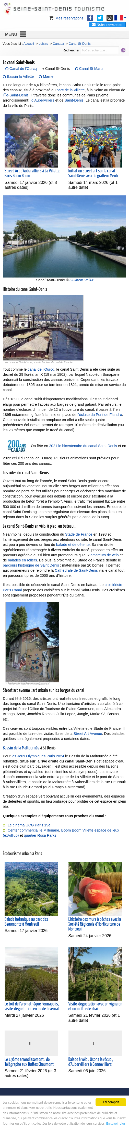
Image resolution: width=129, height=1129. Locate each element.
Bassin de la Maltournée (21, 748)
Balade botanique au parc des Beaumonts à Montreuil (26, 922)
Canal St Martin (91, 69)
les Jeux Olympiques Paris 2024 (37, 756)
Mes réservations (66, 18)
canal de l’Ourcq (41, 369)
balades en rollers (22, 560)
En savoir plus (115, 1123)
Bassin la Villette (20, 76)
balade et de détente (73, 545)
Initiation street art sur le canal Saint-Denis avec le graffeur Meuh (93, 173)
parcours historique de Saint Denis (31, 565)
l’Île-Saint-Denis (16, 95)
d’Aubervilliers (42, 100)
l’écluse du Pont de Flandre (99, 415)
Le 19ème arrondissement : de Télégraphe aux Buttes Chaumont (29, 1062)
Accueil (29, 44)
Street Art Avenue (88, 734)
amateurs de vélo (104, 555)
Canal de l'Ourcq (23, 69)
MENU (11, 34)
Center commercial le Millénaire (33, 830)
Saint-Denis (74, 100)
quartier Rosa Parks (40, 835)
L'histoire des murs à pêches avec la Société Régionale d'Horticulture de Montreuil (94, 924)
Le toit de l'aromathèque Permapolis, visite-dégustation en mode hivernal (32, 1006)
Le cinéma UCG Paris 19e (29, 825)
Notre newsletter (107, 25)
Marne (48, 76)
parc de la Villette (70, 90)
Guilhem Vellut (81, 280)
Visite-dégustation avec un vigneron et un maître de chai (95, 1006)
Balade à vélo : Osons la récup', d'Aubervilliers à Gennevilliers (90, 1062)
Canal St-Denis (57, 69)
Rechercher (71, 50)
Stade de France (78, 534)
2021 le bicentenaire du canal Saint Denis (83, 446)
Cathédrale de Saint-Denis (76, 570)
